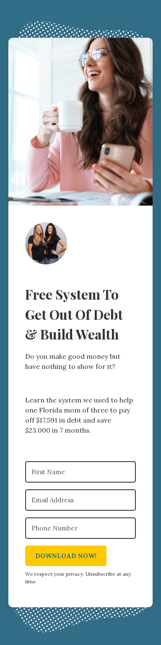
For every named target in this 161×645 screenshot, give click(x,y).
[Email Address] (80, 500)
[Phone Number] (80, 528)
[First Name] (80, 472)
